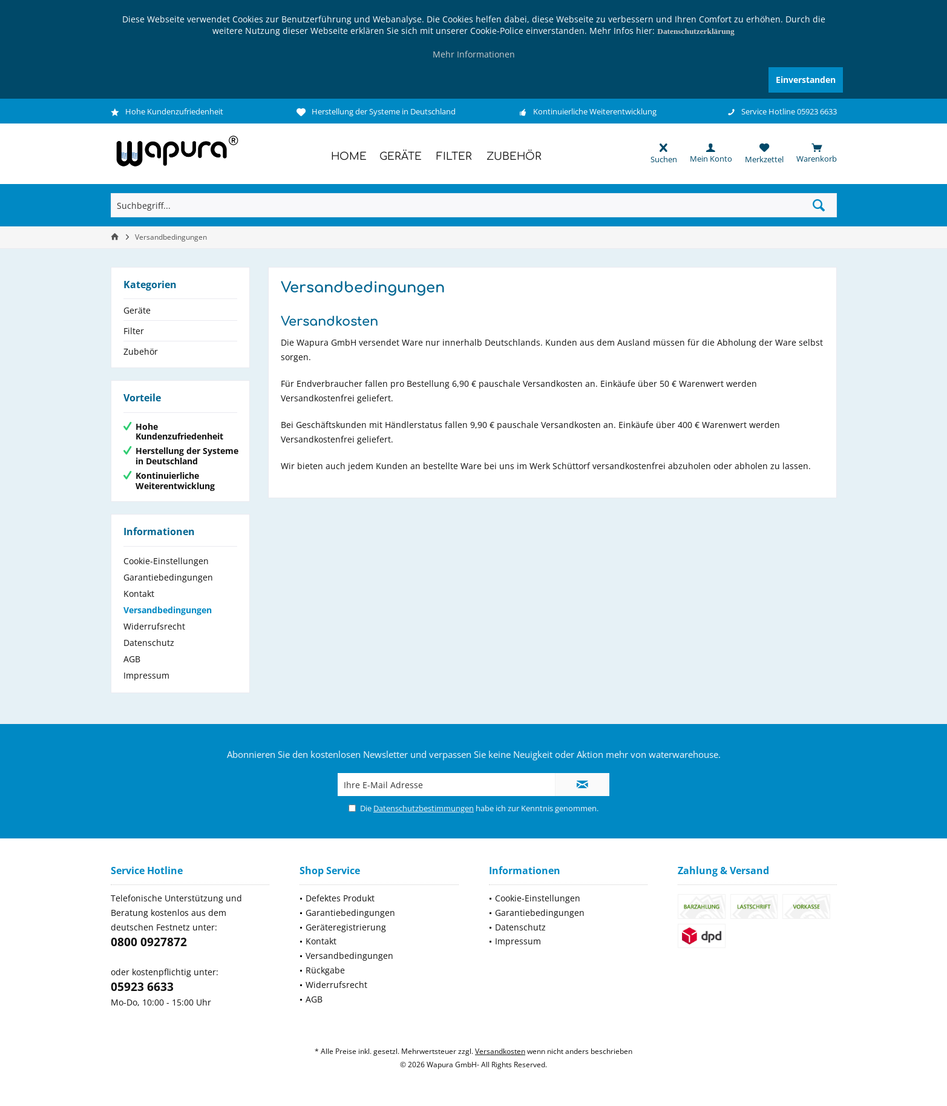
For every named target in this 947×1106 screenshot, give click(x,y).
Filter (133, 331)
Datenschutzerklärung (695, 31)
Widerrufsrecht (154, 626)
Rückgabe (325, 970)
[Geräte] (400, 157)
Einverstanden (806, 79)
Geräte (137, 310)
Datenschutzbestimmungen (423, 808)
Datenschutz (148, 642)
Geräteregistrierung (346, 927)
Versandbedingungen (167, 610)
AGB (131, 659)
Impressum (146, 675)
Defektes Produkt (340, 898)
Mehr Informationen (474, 54)
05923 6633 (142, 987)
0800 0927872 (149, 942)
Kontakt (138, 593)
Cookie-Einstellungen (166, 561)
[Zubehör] (514, 157)
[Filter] (454, 157)
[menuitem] (810, 153)
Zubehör (140, 351)
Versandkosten (500, 1051)
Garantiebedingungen (168, 577)
